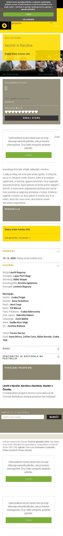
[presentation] (21, 425)
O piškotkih (50, 447)
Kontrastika (39, 447)
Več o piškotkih (28, 19)
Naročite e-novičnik (15, 412)
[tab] (31, 252)
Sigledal (21, 447)
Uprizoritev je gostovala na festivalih (23, 357)
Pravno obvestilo (25, 450)
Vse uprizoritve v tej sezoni (16, 237)
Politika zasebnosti (10, 450)
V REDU (28, 14)
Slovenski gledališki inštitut (38, 441)
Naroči (54, 416)
